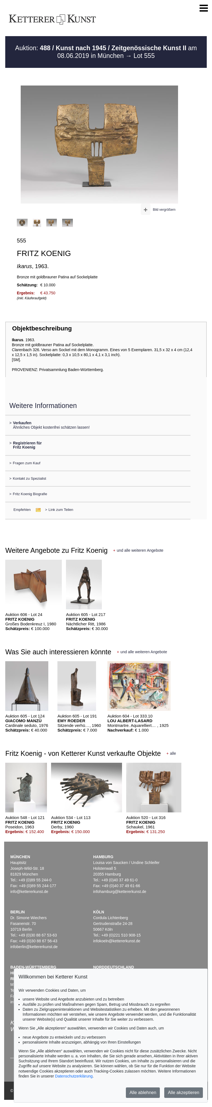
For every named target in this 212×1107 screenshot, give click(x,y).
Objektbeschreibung (42, 328)
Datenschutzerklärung (73, 1076)
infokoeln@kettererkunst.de (116, 941)
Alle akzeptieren (183, 1092)
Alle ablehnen (142, 1092)
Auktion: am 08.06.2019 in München (106, 51)
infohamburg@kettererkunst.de (119, 891)
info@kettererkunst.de (29, 891)
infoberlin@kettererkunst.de (33, 947)
